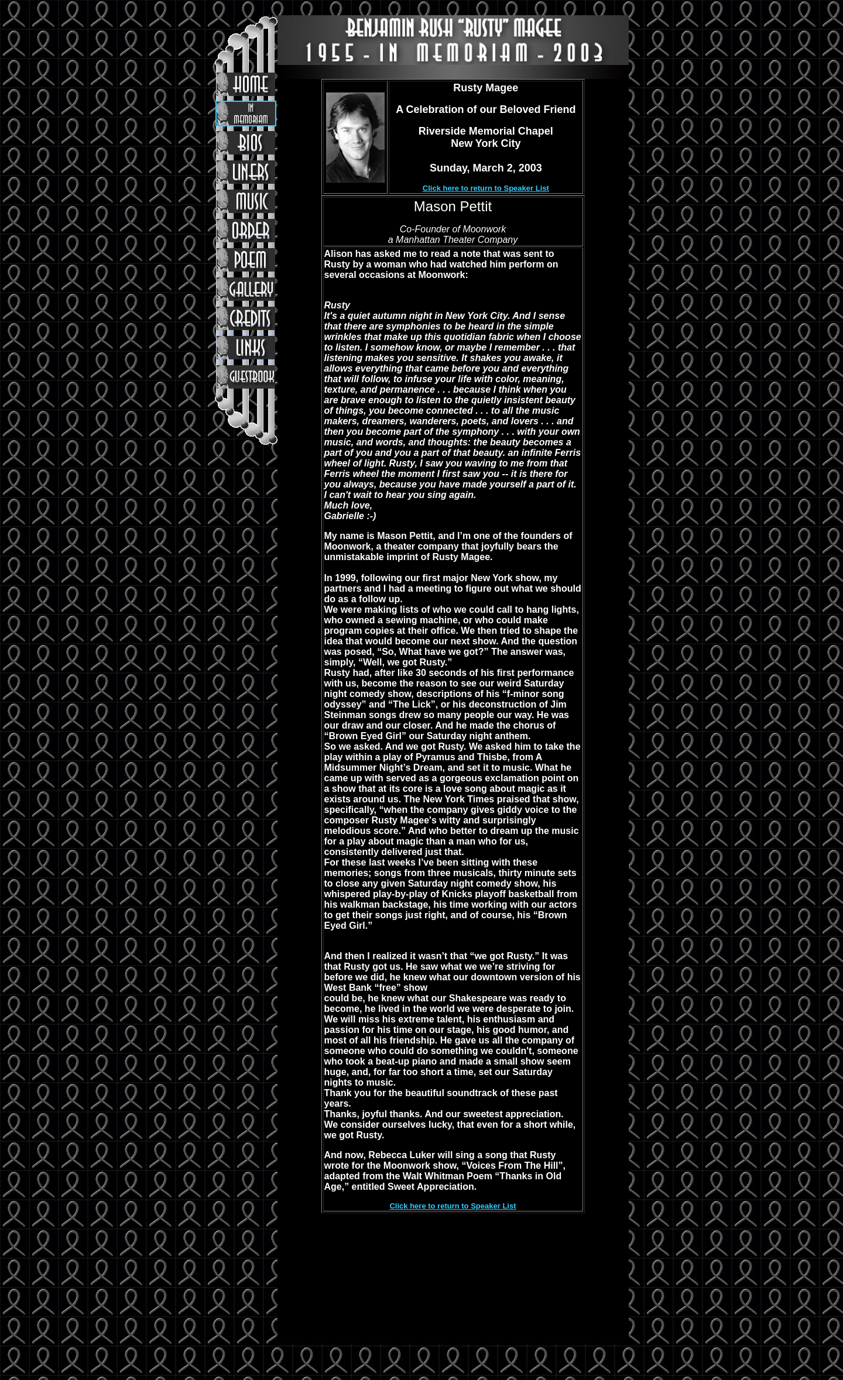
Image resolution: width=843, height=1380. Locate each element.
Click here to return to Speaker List (486, 188)
